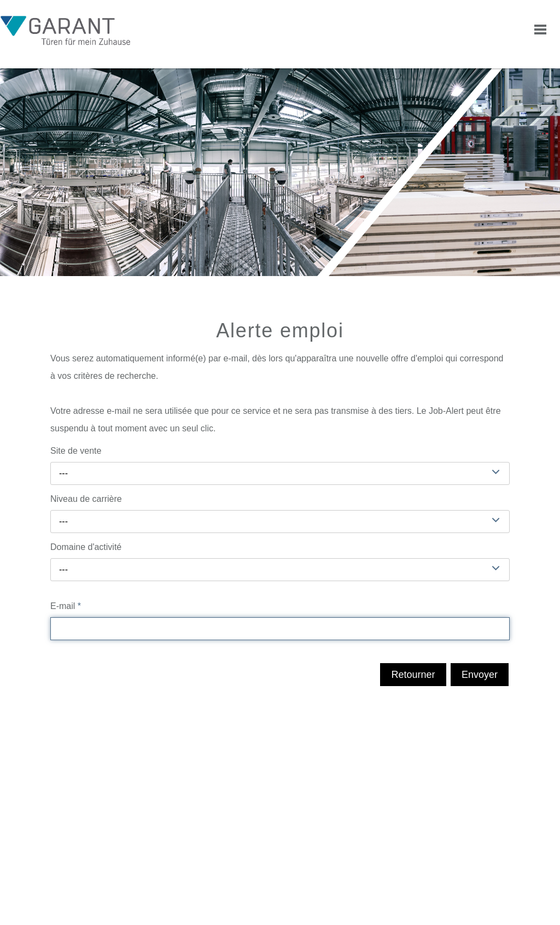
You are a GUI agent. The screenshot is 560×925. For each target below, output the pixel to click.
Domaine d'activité (85, 547)
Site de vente (75, 450)
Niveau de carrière (86, 499)
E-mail (65, 606)
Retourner (413, 674)
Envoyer (480, 674)
